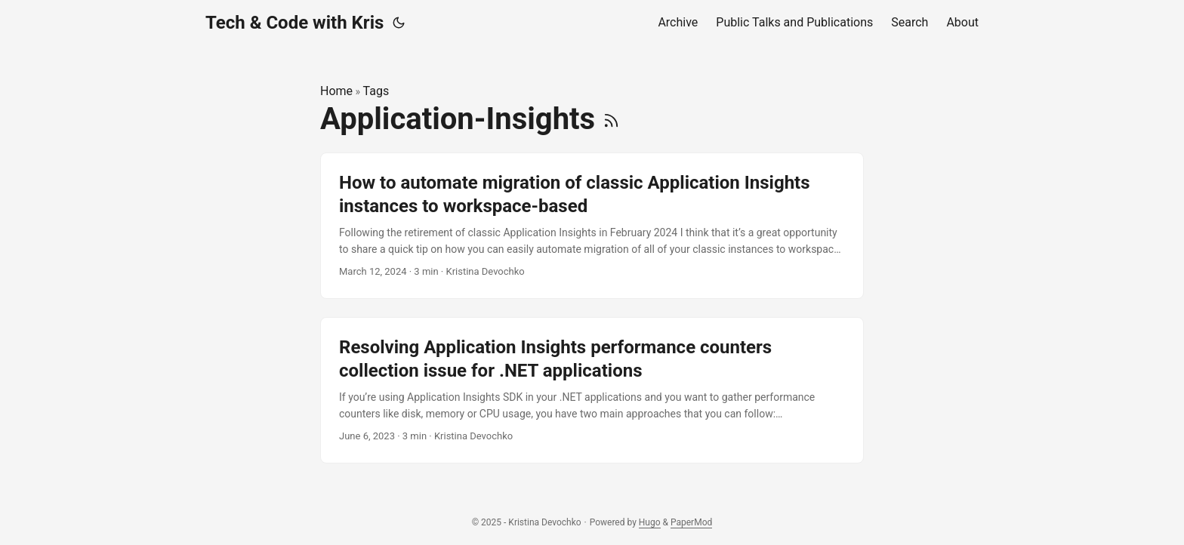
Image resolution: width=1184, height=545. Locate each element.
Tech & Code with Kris (294, 22)
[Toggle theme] (399, 22)
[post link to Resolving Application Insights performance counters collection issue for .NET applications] (592, 390)
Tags (376, 91)
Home (336, 91)
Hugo (650, 522)
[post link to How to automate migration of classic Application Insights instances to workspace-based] (592, 225)
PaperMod (691, 522)
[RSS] (611, 119)
